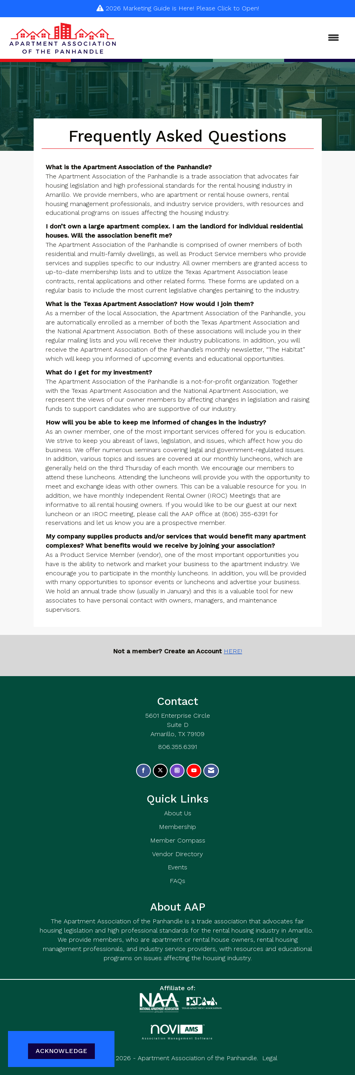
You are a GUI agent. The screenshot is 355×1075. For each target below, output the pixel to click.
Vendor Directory (177, 854)
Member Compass (177, 840)
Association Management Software (177, 1032)
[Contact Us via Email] (211, 771)
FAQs (177, 881)
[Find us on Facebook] (143, 771)
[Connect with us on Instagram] (177, 771)
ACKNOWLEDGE (61, 1051)
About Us (177, 813)
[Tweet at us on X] (160, 771)
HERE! (233, 651)
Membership (177, 827)
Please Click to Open (227, 8)
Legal (269, 1058)
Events (177, 867)
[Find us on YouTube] (194, 771)
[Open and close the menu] (233, 38)
